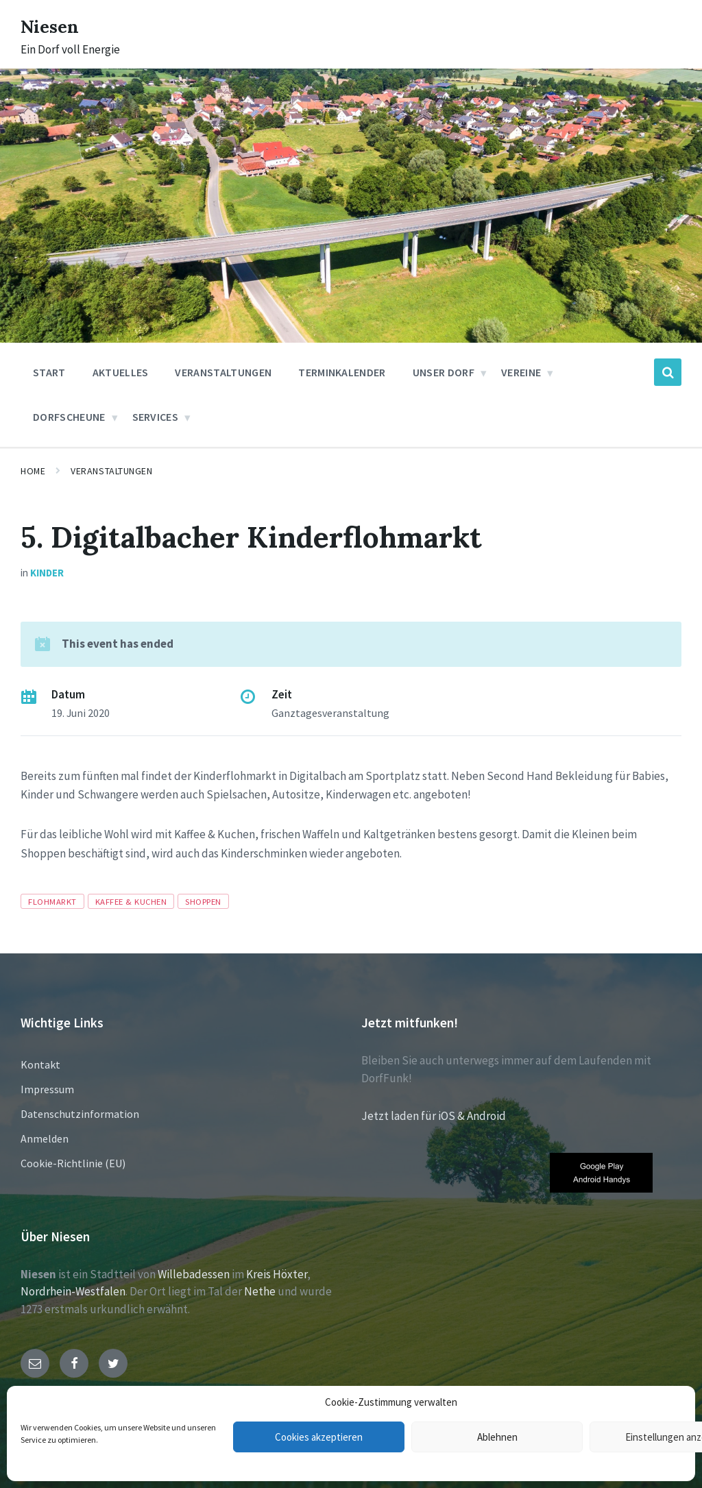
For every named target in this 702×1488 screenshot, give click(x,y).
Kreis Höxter (276, 1274)
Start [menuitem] (49, 372)
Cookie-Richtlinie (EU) (73, 1163)
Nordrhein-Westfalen (73, 1291)
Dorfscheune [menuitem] (69, 417)
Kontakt (40, 1064)
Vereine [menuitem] (521, 372)
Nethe (260, 1291)
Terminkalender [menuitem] (341, 372)
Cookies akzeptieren (319, 1436)
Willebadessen (194, 1274)
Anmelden (45, 1138)
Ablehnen (497, 1436)
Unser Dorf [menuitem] (443, 372)
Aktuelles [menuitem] (121, 372)
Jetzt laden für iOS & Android (433, 1115)
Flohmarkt (52, 901)
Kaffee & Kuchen (131, 901)
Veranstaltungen (111, 471)
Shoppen (203, 901)
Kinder (47, 572)
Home (33, 471)
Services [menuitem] (155, 417)
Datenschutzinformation (80, 1114)
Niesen (54, 25)
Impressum (47, 1089)
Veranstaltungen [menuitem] (223, 372)
